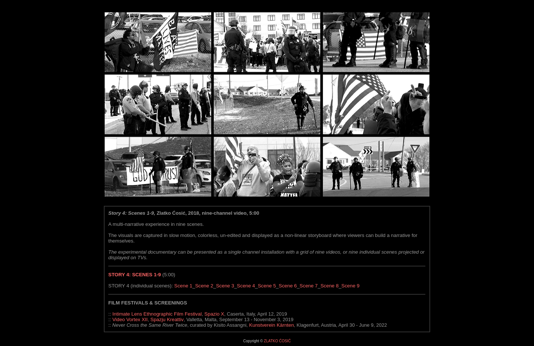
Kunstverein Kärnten (271, 325)
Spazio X (214, 314)
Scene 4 (246, 286)
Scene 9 (351, 286)
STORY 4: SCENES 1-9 (134, 274)
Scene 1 (183, 286)
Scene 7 (309, 286)
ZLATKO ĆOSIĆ (277, 341)
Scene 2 (204, 286)
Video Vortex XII (129, 319)
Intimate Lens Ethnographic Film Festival (157, 314)
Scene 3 (225, 286)
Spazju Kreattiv (167, 319)
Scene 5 (267, 286)
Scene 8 (329, 286)
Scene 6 (288, 286)
